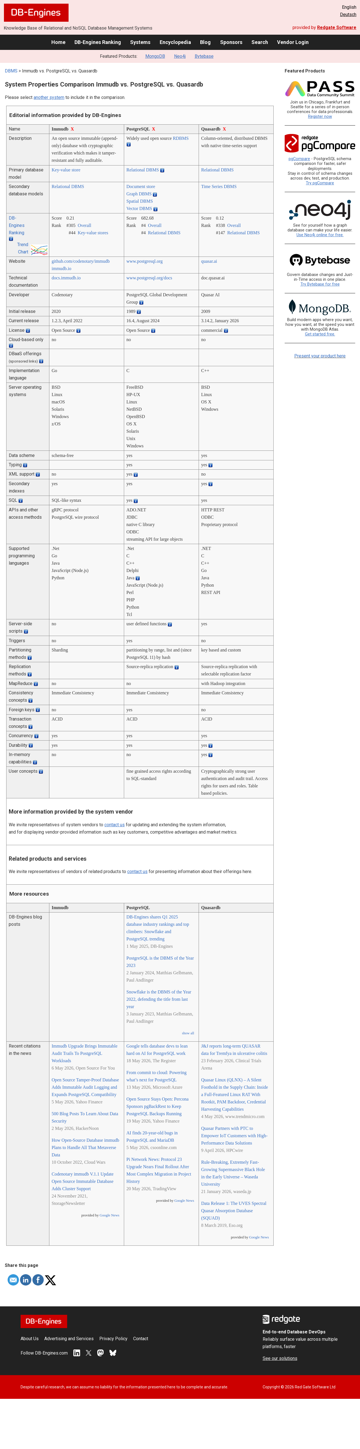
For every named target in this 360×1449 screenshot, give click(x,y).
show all (188, 1033)
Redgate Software (336, 27)
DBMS (11, 71)
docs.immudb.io (66, 277)
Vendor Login (293, 42)
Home (58, 42)
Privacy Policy (113, 1338)
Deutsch (348, 14)
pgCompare (299, 158)
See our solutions (280, 1358)
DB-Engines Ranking (97, 42)
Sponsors (231, 42)
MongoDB (155, 56)
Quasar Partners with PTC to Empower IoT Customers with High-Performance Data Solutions (234, 1135)
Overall (84, 225)
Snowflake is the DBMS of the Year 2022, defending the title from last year (158, 999)
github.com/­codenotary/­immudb (81, 261)
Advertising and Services (69, 1338)
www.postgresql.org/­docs (149, 277)
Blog (205, 42)
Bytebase (204, 56)
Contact (140, 1338)
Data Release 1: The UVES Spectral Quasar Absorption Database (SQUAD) (233, 1210)
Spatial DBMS (139, 201)
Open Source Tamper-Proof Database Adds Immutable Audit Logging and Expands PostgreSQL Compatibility (85, 1087)
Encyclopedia (175, 42)
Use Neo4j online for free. (320, 235)
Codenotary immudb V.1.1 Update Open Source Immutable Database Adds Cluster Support (82, 1181)
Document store (140, 186)
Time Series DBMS (219, 186)
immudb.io (61, 268)
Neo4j (180, 56)
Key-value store (66, 169)
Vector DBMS (139, 208)
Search (259, 42)
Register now (320, 116)
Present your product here (320, 356)
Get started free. (320, 334)
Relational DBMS (142, 169)
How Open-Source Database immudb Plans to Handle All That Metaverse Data (85, 1147)
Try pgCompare (320, 183)
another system (49, 97)
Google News (109, 1215)
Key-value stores (93, 232)
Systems (140, 42)
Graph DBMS (139, 193)
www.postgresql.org (144, 261)
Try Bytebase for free (320, 284)
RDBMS (181, 138)
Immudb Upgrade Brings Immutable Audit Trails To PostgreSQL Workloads (84, 1053)
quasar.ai (209, 261)
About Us (30, 1338)
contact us (114, 824)
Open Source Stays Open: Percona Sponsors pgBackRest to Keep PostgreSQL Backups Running (157, 1106)
